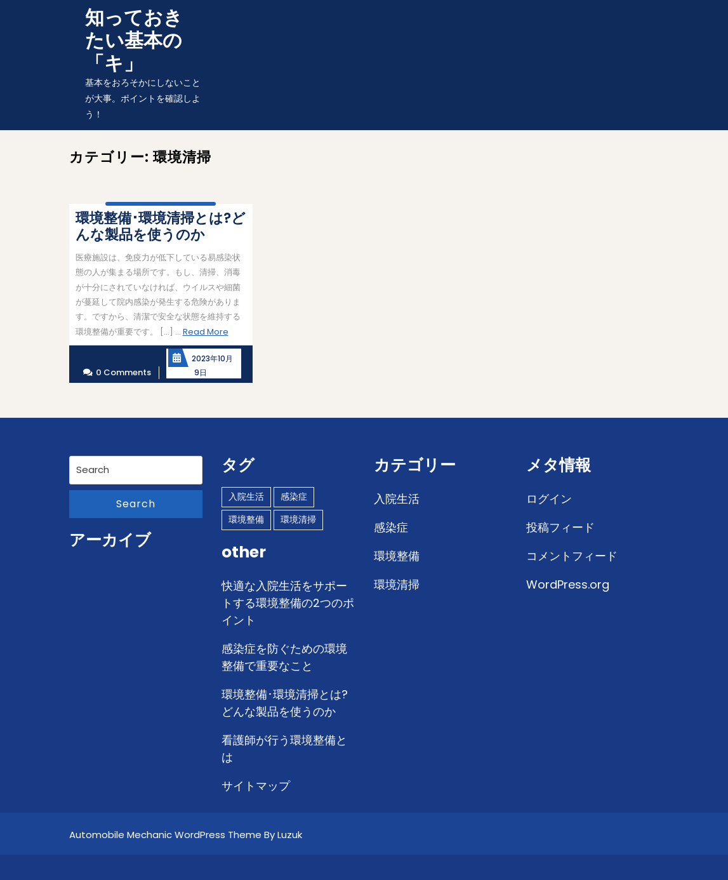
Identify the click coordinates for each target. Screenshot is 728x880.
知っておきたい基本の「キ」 (134, 40)
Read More (205, 332)
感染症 (391, 527)
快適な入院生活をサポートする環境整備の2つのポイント (288, 603)
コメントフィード (572, 556)
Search (136, 504)
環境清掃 (397, 584)
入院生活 (397, 499)
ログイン (549, 499)
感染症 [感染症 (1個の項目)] (294, 496)
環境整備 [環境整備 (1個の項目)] (246, 519)
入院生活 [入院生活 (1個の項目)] (246, 496)
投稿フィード (560, 527)
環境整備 (397, 556)
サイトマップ (256, 786)
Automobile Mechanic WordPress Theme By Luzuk (185, 834)
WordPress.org (567, 584)
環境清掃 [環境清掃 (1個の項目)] (298, 519)
